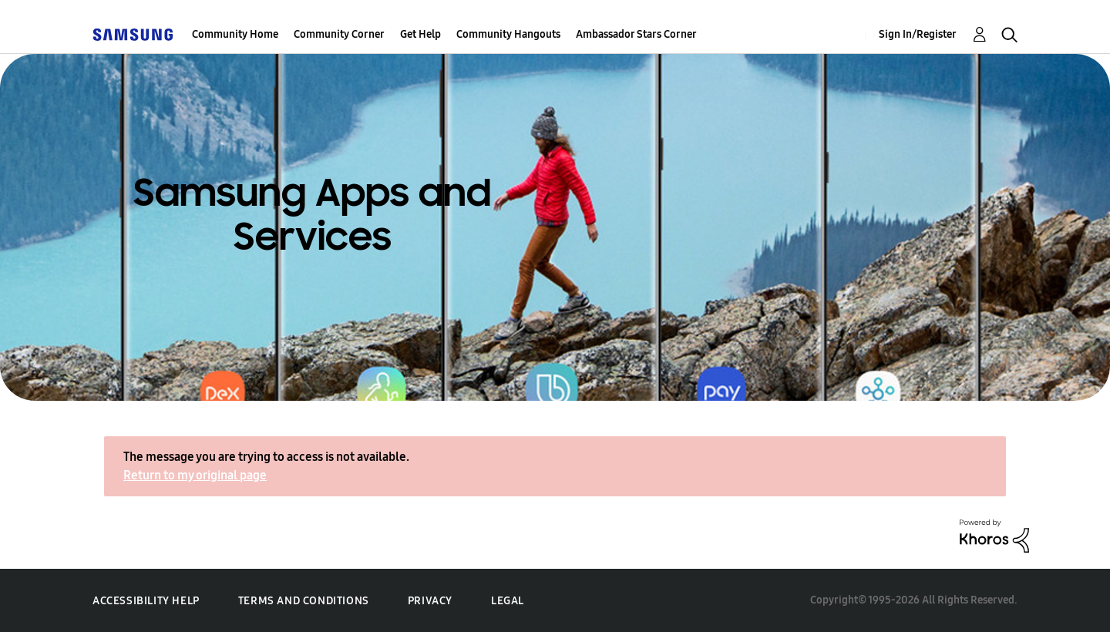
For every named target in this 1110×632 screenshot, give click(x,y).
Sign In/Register (918, 34)
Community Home (235, 34)
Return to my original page (195, 475)
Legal (507, 600)
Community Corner (339, 34)
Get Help (420, 34)
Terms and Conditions (303, 600)
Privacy (430, 600)
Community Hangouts (508, 34)
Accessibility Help (146, 600)
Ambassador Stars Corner (636, 34)
